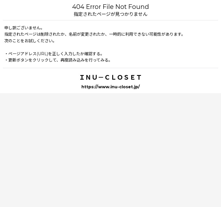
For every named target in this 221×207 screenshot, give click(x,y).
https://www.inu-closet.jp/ (110, 86)
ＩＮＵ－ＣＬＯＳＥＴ (110, 77)
